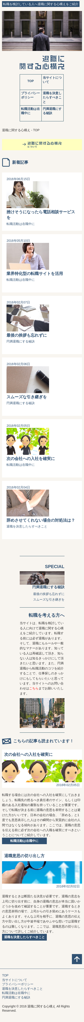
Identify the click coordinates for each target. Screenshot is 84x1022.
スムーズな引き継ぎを (26, 397)
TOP (30, 81)
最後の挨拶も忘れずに (26, 335)
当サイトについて (14, 980)
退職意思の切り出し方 (24, 856)
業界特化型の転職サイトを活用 (34, 273)
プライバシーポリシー (17, 984)
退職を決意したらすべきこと (52, 97)
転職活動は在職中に (20, 224)
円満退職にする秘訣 (20, 341)
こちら (34, 688)
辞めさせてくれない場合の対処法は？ (40, 520)
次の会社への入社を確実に (30, 458)
